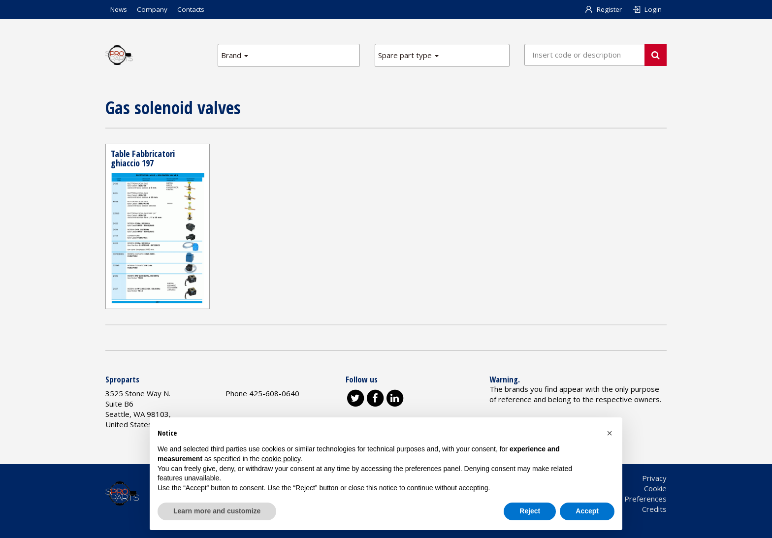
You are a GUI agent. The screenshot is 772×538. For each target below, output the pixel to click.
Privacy (654, 478)
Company (152, 9)
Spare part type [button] (408, 55)
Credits (654, 509)
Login (647, 9)
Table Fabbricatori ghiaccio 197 (143, 158)
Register (603, 9)
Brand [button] (234, 55)
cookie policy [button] (280, 459)
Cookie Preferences (633, 499)
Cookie (655, 488)
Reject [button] (529, 511)
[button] (609, 433)
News (118, 9)
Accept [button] (587, 511)
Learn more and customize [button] (216, 511)
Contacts (190, 9)
